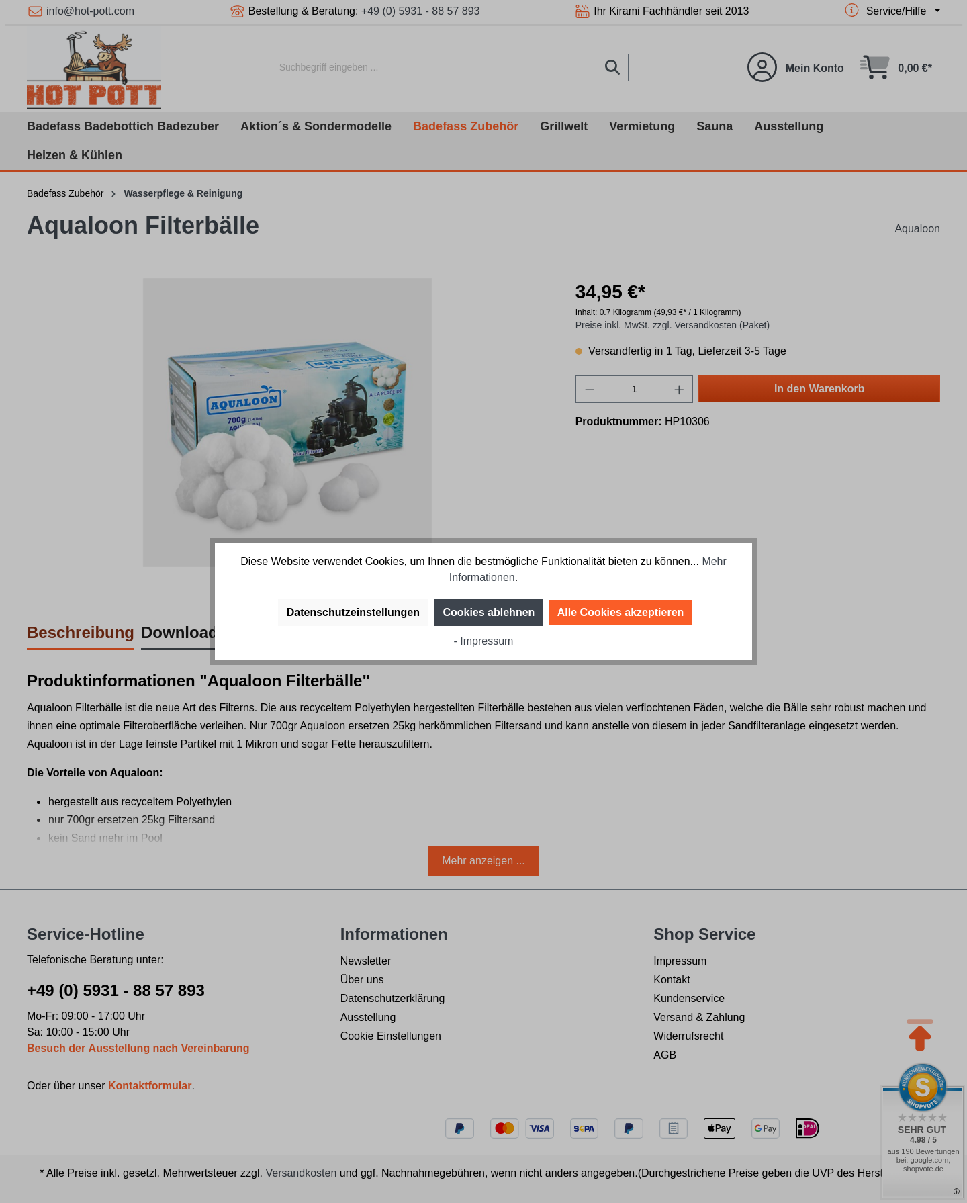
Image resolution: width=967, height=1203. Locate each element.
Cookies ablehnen (489, 612)
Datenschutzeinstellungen (353, 612)
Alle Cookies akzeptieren (620, 612)
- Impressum (484, 641)
